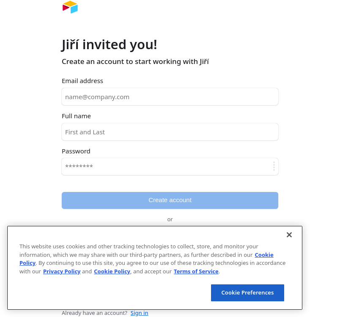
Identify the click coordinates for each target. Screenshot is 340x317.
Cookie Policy (112, 271)
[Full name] (170, 131)
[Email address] (170, 96)
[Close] (289, 234)
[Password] (170, 166)
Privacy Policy (62, 271)
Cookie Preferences (247, 292)
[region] (155, 267)
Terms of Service (196, 271)
